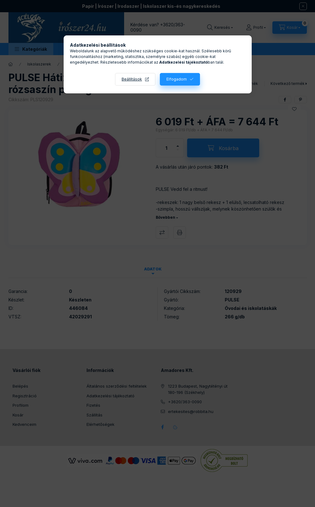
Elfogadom (176, 79)
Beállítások (132, 79)
